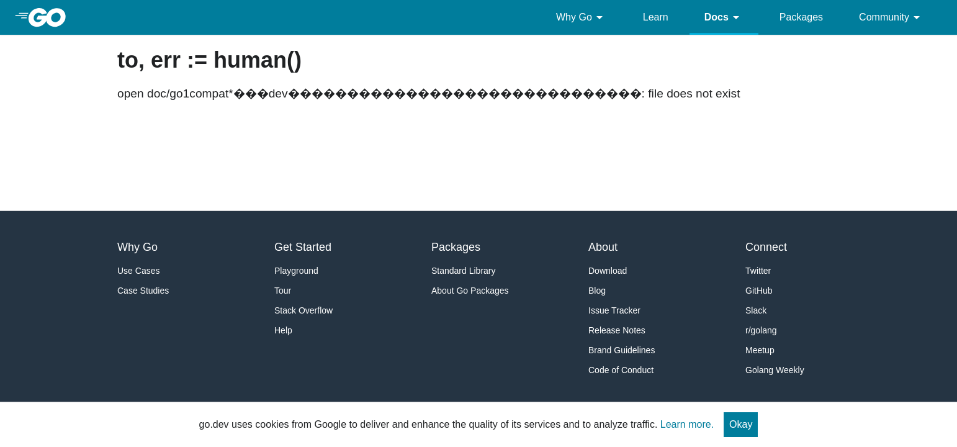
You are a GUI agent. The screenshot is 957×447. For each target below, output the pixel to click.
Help (283, 330)
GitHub (759, 291)
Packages (801, 17)
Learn (655, 17)
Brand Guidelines (621, 350)
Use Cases (138, 271)
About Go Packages (470, 291)
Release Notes (616, 330)
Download (607, 271)
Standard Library (463, 271)
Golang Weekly (774, 370)
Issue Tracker (614, 310)
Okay (740, 424)
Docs (724, 17)
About (603, 247)
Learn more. (687, 424)
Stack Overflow (303, 310)
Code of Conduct (621, 370)
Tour (282, 291)
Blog (597, 291)
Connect (766, 247)
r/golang (761, 330)
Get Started (302, 247)
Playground (296, 271)
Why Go (581, 17)
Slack (755, 310)
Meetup (760, 350)
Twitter (758, 271)
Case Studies (143, 291)
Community (891, 17)
